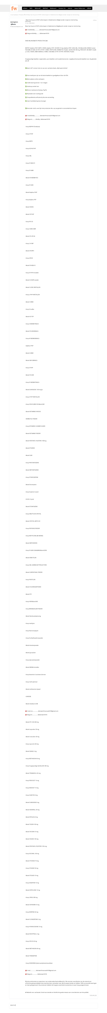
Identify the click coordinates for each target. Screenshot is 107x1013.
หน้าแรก (25, 8)
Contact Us (62, 8)
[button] (94, 8)
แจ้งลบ (95, 20)
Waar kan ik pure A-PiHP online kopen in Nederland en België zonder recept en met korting (53, 15)
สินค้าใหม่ (45, 8)
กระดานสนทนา (14, 15)
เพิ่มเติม (89, 8)
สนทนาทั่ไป (23, 15)
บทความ (70, 8)
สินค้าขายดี (37, 8)
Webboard (53, 8)
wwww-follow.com (79, 8)
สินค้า (31, 8)
